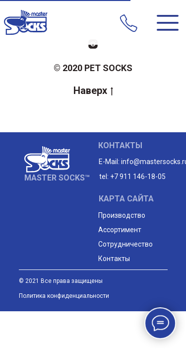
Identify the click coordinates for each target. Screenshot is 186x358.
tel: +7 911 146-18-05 (132, 176)
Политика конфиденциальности (64, 295)
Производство (121, 215)
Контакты (114, 259)
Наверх (93, 90)
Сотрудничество (125, 244)
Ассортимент (119, 230)
